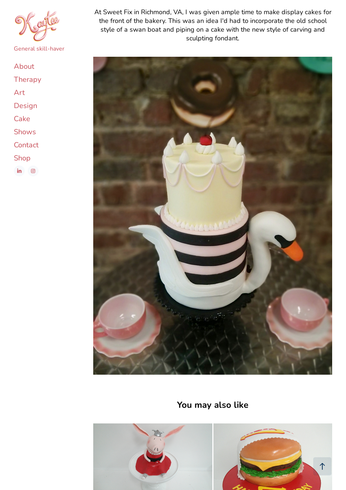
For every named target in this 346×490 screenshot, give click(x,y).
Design (25, 105)
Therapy (27, 79)
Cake (22, 118)
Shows (25, 131)
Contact (26, 145)
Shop (22, 158)
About (24, 66)
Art (19, 92)
